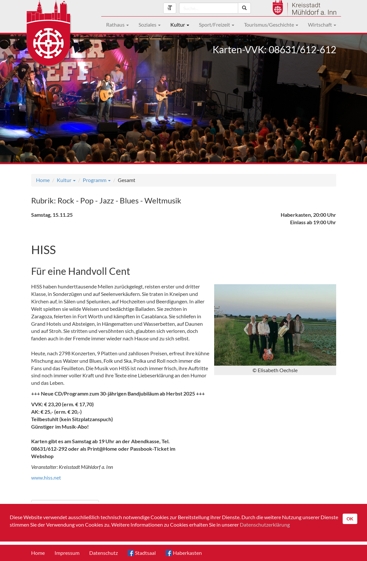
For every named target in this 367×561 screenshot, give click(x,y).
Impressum (67, 553)
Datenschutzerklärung (265, 524)
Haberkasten (183, 553)
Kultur (179, 24)
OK (350, 518)
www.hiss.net (46, 477)
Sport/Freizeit (216, 24)
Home (43, 180)
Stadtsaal (142, 553)
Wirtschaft (322, 24)
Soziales (150, 24)
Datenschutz (103, 553)
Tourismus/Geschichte (271, 24)
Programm (97, 180)
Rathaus (117, 24)
